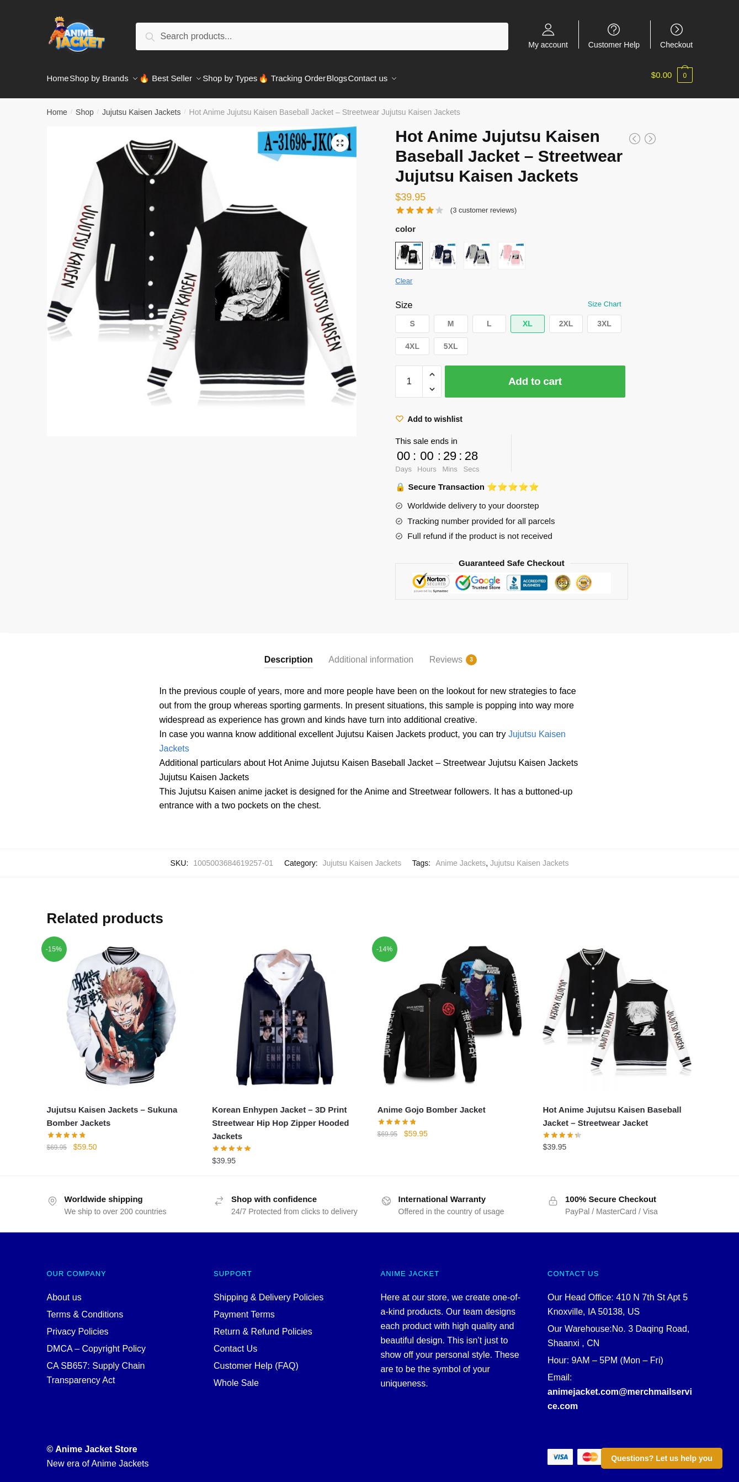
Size (403, 298)
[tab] (288, 644)
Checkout (676, 44)
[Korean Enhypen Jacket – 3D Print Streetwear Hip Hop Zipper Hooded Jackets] (286, 1009)
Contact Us (235, 1342)
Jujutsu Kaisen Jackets (141, 105)
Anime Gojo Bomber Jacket (432, 1103)
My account (548, 44)
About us (64, 1290)
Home (57, 105)
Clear (403, 274)
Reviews (445, 653)
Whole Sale (236, 1376)
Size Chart (604, 297)
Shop (85, 105)
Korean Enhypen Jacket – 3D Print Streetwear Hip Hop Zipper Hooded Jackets (280, 1116)
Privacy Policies (78, 1325)
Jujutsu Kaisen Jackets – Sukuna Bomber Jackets (112, 1109)
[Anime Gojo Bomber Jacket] (452, 1009)
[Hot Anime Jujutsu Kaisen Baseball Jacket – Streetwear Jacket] (617, 1009)
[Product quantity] (409, 375)
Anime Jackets (460, 856)
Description (288, 653)
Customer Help (614, 44)
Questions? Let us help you (662, 1458)
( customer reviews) (483, 203)
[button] (412, 317)
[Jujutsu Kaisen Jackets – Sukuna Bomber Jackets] (121, 1009)
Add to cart (535, 374)
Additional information (370, 653)
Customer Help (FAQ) (256, 1359)
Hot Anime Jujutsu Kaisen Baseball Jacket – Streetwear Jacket (612, 1109)
